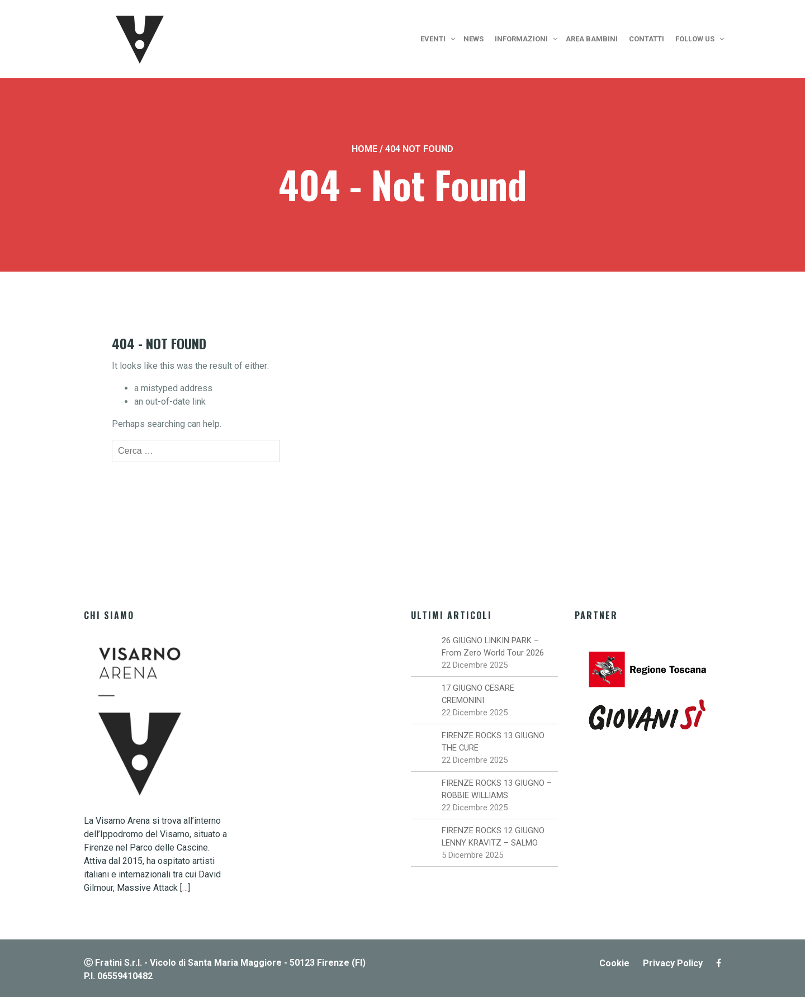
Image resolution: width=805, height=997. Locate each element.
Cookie (614, 963)
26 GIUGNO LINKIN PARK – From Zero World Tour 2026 (493, 646)
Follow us (694, 39)
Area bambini (592, 39)
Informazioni (521, 39)
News (473, 39)
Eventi (433, 39)
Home (364, 149)
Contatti (646, 39)
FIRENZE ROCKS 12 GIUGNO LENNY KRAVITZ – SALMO (493, 836)
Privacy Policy (673, 963)
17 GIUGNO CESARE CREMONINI (478, 694)
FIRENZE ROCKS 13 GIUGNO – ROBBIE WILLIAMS (497, 789)
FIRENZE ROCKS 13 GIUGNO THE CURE (493, 741)
